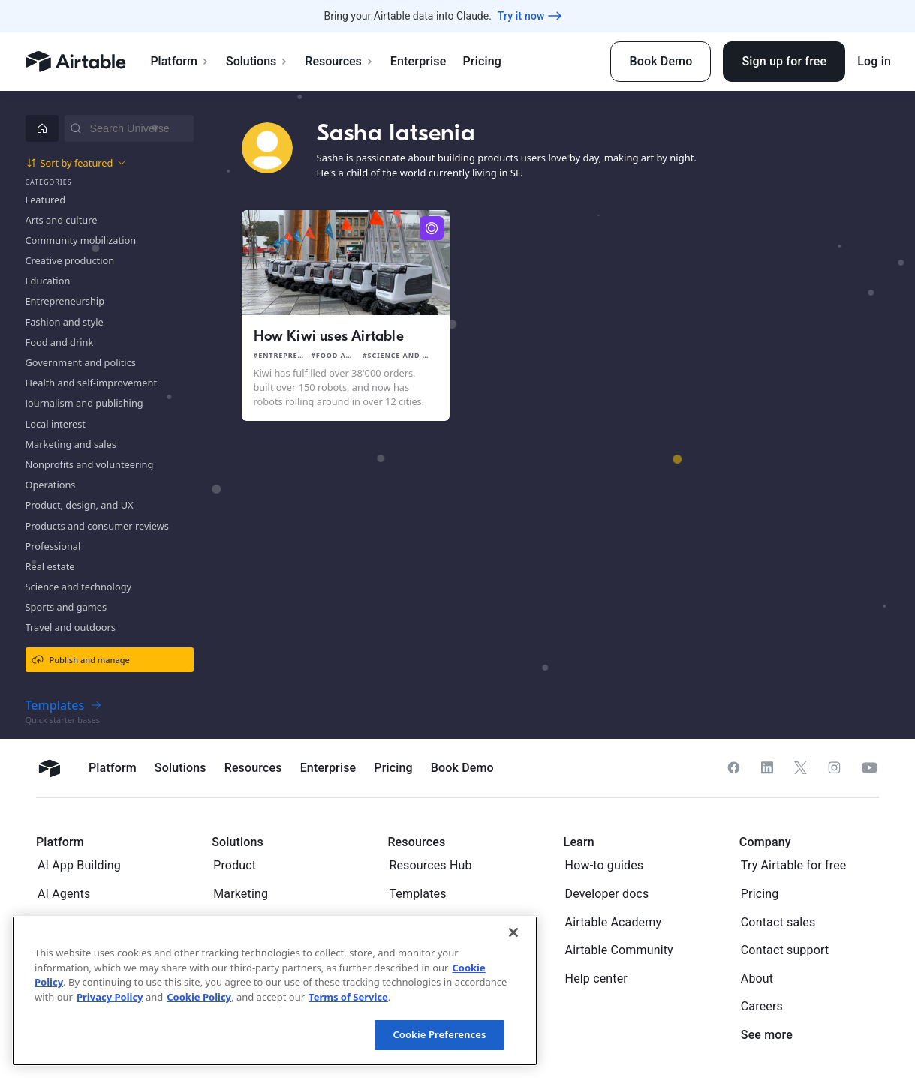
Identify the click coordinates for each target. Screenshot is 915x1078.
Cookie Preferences (439, 1034)
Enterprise (418, 61)
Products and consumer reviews (97, 526)
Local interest (56, 424)
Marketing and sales (71, 444)
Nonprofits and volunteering (90, 464)
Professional (53, 546)
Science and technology (79, 586)
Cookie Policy (199, 997)
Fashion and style (65, 322)
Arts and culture (62, 220)
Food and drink (60, 342)
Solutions (257, 61)
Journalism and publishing (84, 403)
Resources (339, 61)
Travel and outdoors (71, 627)
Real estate (50, 566)
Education (48, 280)
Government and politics (81, 362)
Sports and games (66, 607)
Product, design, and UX (80, 505)
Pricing (481, 61)
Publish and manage (81, 659)
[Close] (513, 932)
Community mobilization (81, 240)
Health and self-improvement (92, 382)
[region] (274, 991)
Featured (46, 199)
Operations (51, 484)
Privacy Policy (110, 997)
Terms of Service (348, 997)
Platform (179, 61)
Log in (874, 61)
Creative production (70, 260)
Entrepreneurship (65, 301)
